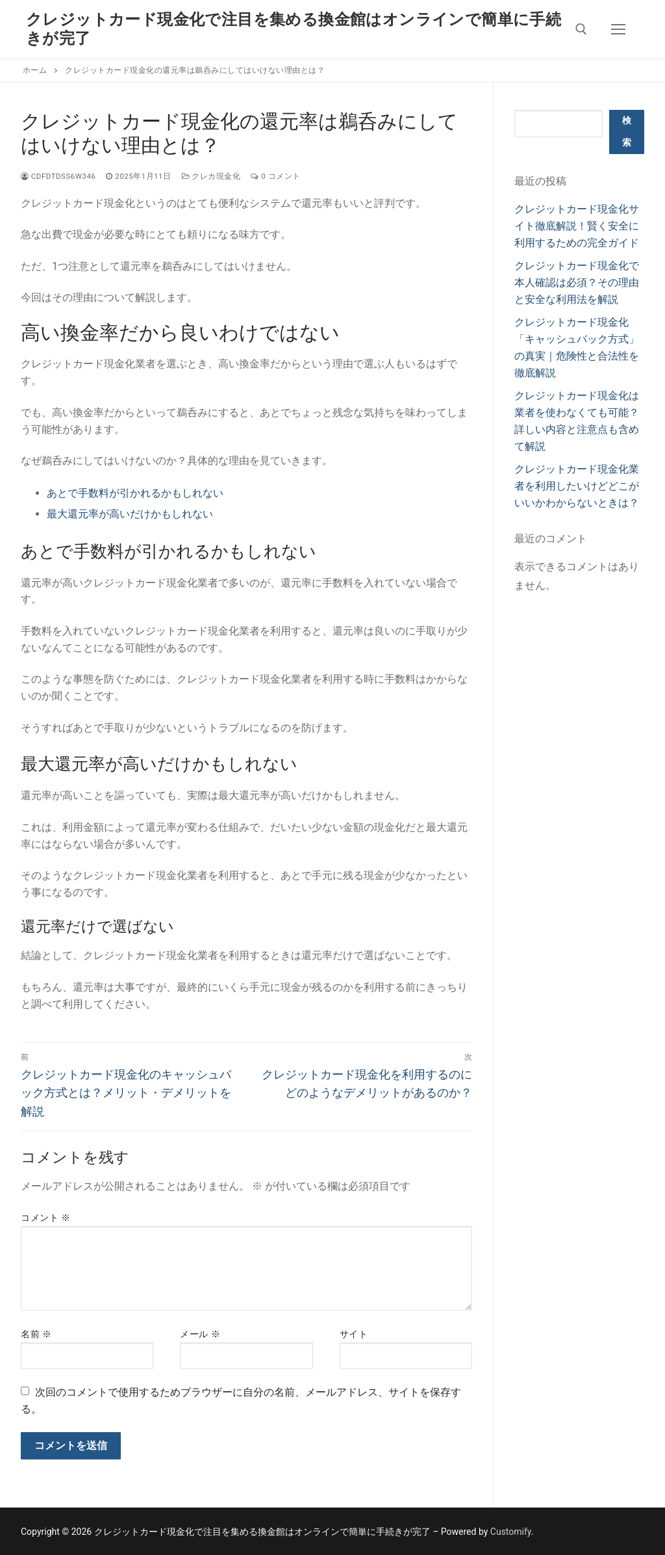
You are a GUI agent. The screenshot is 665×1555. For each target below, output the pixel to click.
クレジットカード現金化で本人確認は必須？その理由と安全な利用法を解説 (576, 282)
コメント (45, 1217)
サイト (354, 1334)
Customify (510, 1531)
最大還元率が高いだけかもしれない (130, 514)
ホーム (35, 70)
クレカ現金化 (211, 176)
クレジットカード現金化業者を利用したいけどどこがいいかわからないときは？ (576, 486)
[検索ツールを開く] (581, 29)
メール (200, 1334)
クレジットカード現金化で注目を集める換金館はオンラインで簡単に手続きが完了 (293, 28)
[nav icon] (618, 29)
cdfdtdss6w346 (58, 176)
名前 (36, 1334)
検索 (627, 132)
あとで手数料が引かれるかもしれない (135, 493)
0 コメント (275, 176)
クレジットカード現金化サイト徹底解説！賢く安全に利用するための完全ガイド (576, 226)
